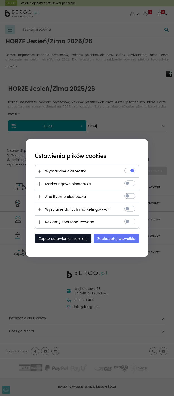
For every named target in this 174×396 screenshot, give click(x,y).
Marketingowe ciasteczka (68, 184)
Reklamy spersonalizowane (69, 222)
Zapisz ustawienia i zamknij (63, 238)
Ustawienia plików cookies (70, 156)
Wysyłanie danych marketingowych (77, 209)
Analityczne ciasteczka (65, 196)
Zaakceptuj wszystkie (116, 238)
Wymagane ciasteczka (66, 171)
